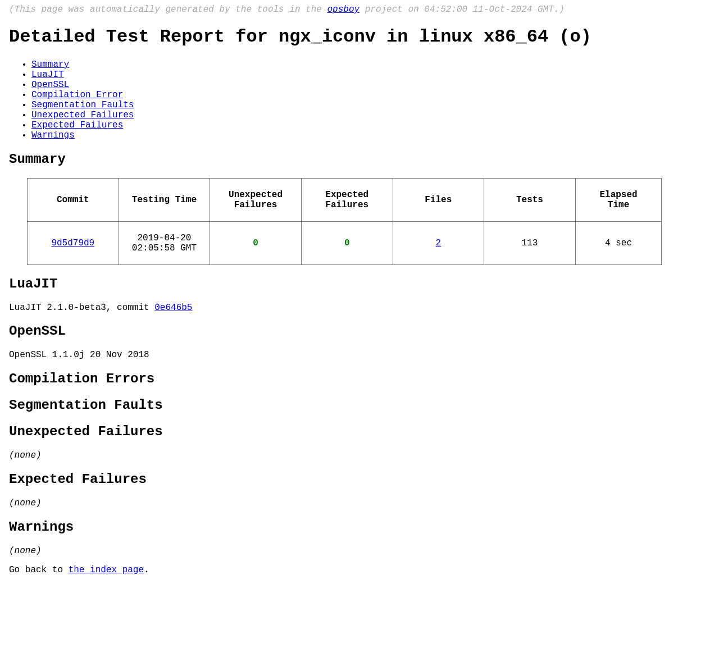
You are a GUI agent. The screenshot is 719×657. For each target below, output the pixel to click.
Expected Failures (77, 145)
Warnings (53, 158)
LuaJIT (47, 83)
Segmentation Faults (82, 121)
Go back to (39, 642)
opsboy (343, 10)
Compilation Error (77, 108)
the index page (106, 642)
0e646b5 (173, 348)
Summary (50, 71)
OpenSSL (50, 96)
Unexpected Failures (82, 133)
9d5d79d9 (72, 277)
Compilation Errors (81, 427)
